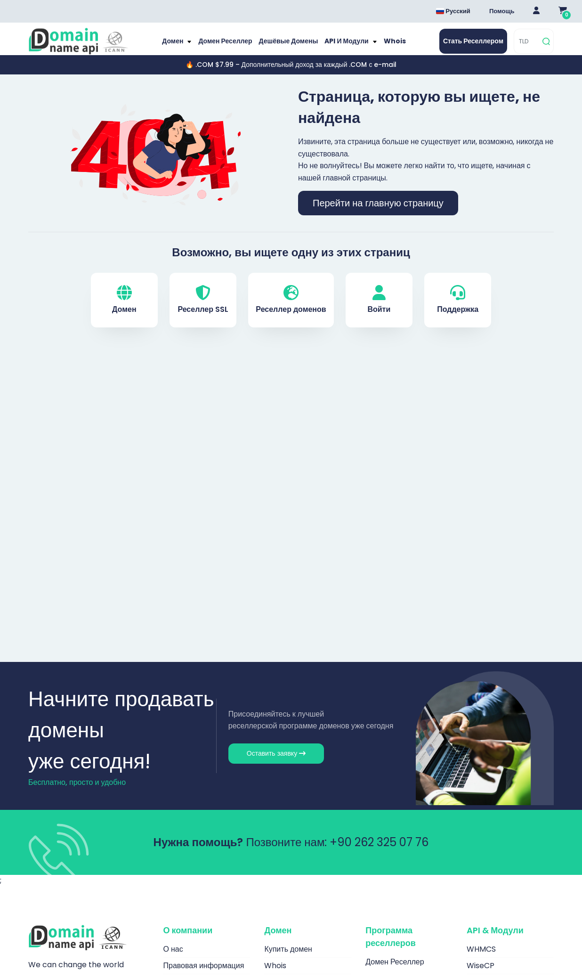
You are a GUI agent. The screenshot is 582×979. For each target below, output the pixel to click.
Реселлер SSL (203, 309)
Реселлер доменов (291, 309)
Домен (180, 45)
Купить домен (288, 958)
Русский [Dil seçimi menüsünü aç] (453, 11)
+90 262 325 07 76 (379, 851)
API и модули (344, 45)
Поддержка (457, 309)
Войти (378, 309)
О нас (173, 958)
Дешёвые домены (288, 45)
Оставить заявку (276, 762)
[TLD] (527, 45)
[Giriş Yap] (536, 11)
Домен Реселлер (229, 45)
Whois (388, 45)
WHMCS (481, 958)
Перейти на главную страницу (378, 212)
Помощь (501, 11)
